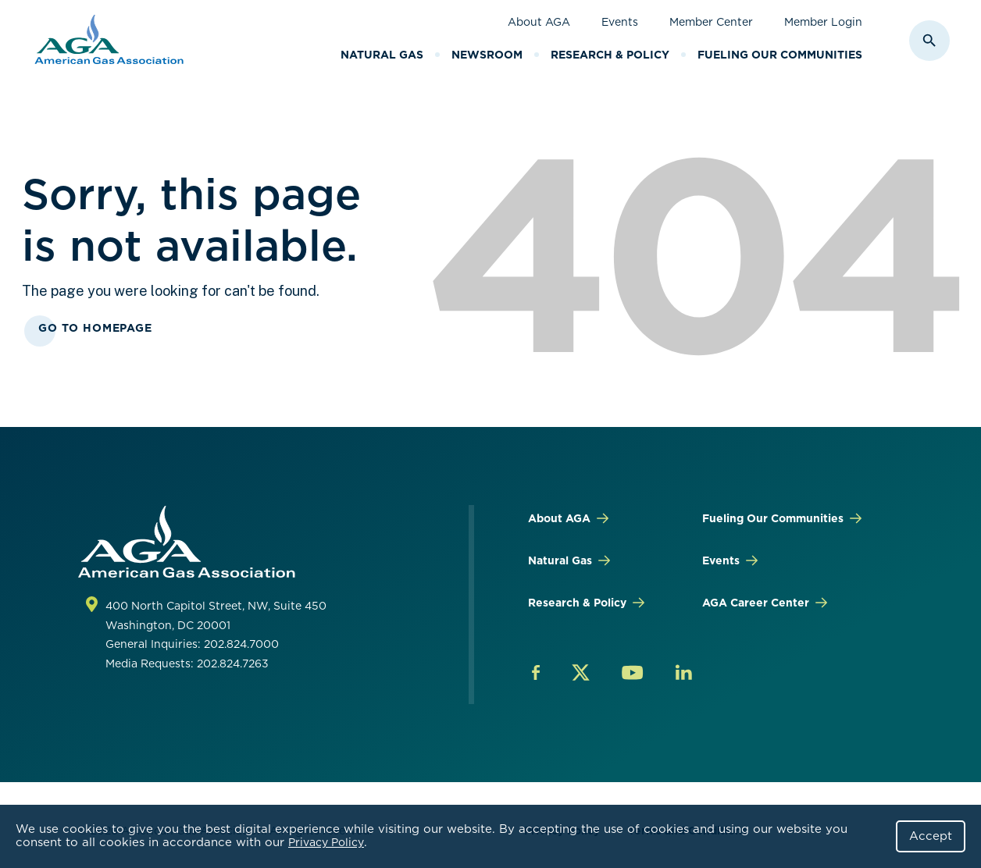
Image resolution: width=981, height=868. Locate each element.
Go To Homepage (95, 328)
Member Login (823, 22)
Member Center (711, 22)
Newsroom (487, 54)
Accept (930, 836)
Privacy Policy (326, 842)
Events (619, 22)
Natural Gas (382, 54)
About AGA (539, 22)
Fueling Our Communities (779, 54)
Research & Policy (610, 54)
